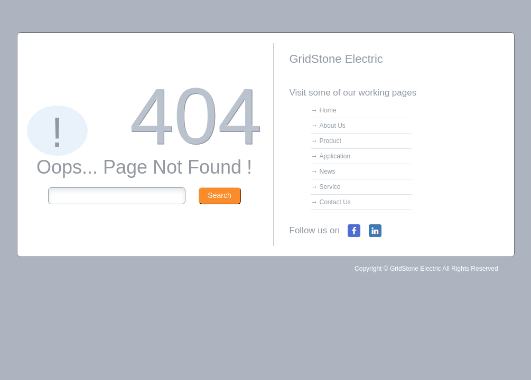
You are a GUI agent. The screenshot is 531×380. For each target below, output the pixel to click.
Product (330, 141)
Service (330, 187)
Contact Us (335, 202)
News (328, 171)
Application (335, 156)
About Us (333, 125)
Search (219, 195)
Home (328, 110)
